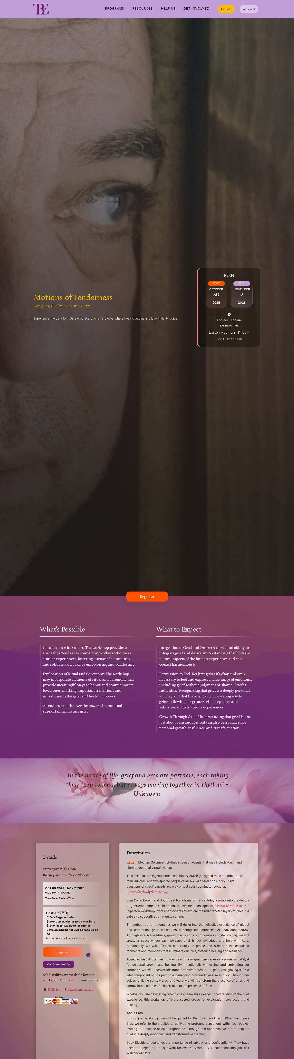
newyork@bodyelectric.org (147, 892)
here (72, 980)
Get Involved (196, 9)
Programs (114, 9)
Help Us (168, 9)
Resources (142, 9)
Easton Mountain (228, 906)
